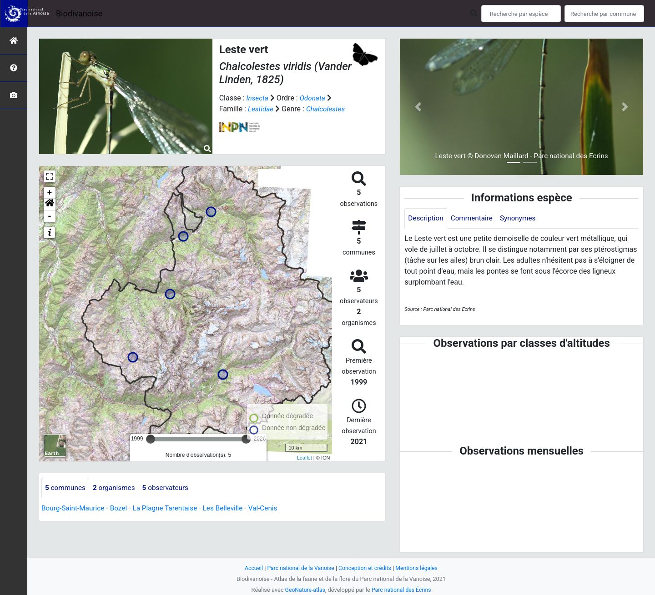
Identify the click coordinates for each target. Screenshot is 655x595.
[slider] (150, 439)
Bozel (122, 508)
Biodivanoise (79, 13)
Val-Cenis (272, 508)
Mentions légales (420, 568)
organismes (117, 488)
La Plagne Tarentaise (170, 508)
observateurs (170, 488)
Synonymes (522, 218)
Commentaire (474, 218)
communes (66, 488)
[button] (49, 204)
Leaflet (304, 457)
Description (426, 218)
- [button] (49, 216)
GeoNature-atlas (303, 589)
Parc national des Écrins (402, 589)
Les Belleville (231, 508)
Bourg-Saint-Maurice (74, 508)
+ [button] (49, 192)
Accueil (250, 568)
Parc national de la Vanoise (299, 568)
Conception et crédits (365, 568)
